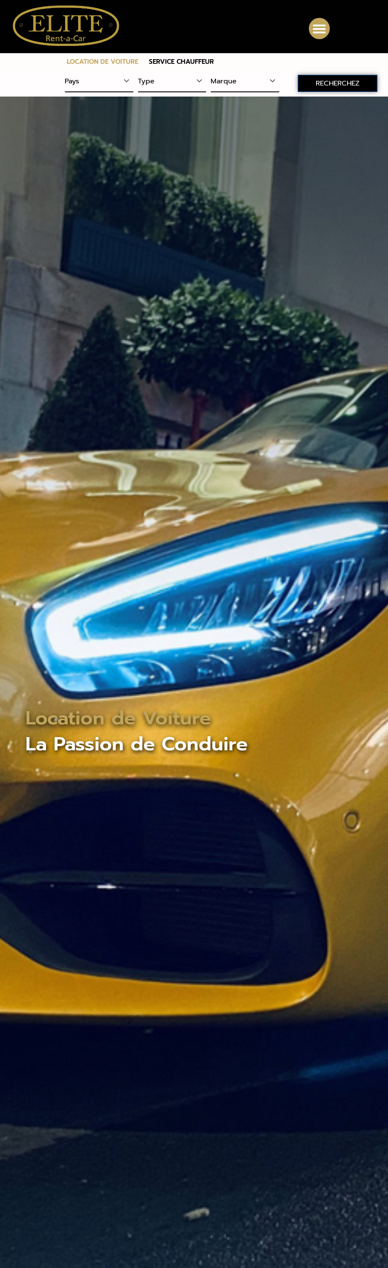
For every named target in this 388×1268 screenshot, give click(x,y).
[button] (319, 28)
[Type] (172, 82)
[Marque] (245, 82)
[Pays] (99, 82)
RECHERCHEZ (337, 83)
